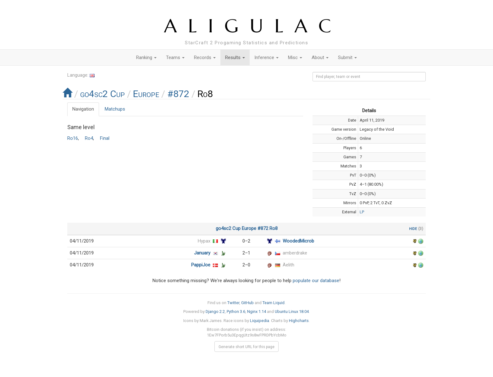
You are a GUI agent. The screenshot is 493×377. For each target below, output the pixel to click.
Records (205, 57)
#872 (178, 93)
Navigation (83, 109)
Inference (266, 57)
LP (362, 212)
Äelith (288, 265)
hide (413, 228)
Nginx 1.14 (256, 311)
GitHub (247, 302)
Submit (347, 57)
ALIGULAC (253, 26)
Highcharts (299, 320)
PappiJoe (200, 265)
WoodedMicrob (298, 241)
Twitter (233, 302)
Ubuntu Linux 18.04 (292, 311)
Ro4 (89, 138)
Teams (175, 57)
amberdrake (295, 253)
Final (104, 138)
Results (235, 57)
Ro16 (72, 138)
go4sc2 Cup (102, 93)
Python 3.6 (236, 311)
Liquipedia (259, 320)
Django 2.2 (215, 311)
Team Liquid (274, 302)
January (202, 253)
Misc (295, 57)
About (320, 57)
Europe (146, 93)
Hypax (204, 241)
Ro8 (273, 228)
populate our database (316, 280)
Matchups (115, 109)
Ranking (146, 57)
